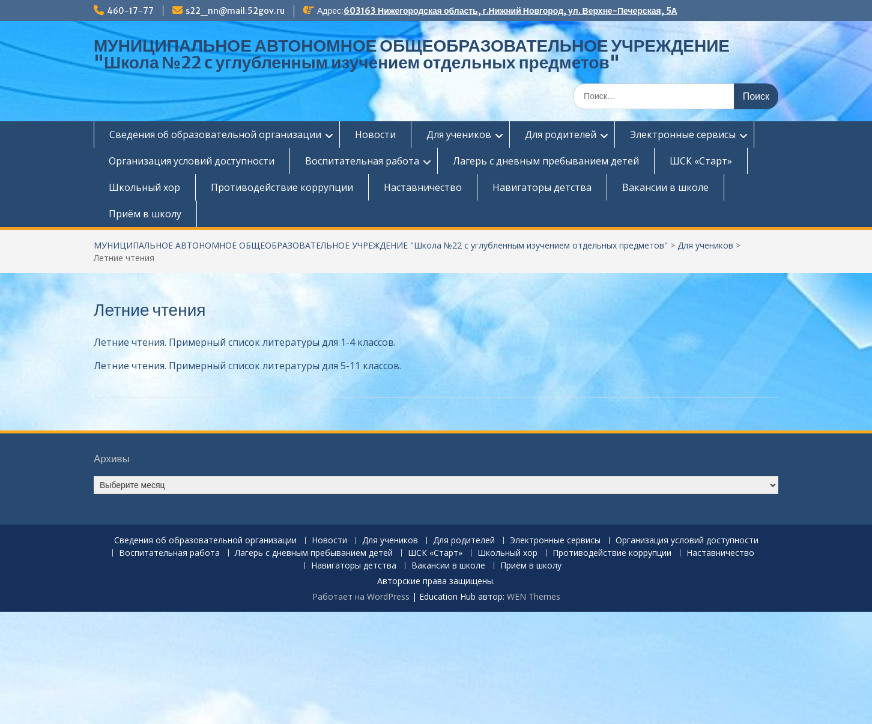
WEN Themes (533, 596)
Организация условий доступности (191, 160)
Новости (375, 134)
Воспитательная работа (362, 160)
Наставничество (423, 187)
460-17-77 (130, 10)
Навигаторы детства (542, 187)
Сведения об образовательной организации (215, 134)
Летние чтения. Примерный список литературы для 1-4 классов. (245, 342)
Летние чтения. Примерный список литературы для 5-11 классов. (247, 365)
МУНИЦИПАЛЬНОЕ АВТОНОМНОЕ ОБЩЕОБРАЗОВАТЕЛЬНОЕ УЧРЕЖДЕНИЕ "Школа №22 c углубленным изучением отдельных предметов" (412, 54)
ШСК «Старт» (701, 160)
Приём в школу (145, 213)
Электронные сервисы (683, 134)
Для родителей (560, 134)
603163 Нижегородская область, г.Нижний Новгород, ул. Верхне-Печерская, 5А (510, 10)
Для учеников (458, 134)
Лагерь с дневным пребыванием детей (546, 160)
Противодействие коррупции (282, 187)
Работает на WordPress (361, 596)
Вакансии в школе (665, 187)
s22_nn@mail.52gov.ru (235, 10)
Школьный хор (144, 187)
